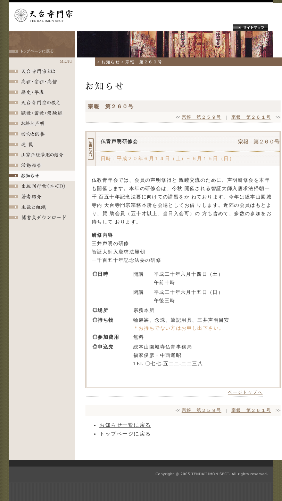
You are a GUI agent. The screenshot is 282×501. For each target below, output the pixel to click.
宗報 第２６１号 (251, 117)
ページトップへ (245, 392)
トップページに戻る (125, 434)
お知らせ (110, 62)
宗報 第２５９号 (201, 117)
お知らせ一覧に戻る (125, 425)
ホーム (89, 62)
